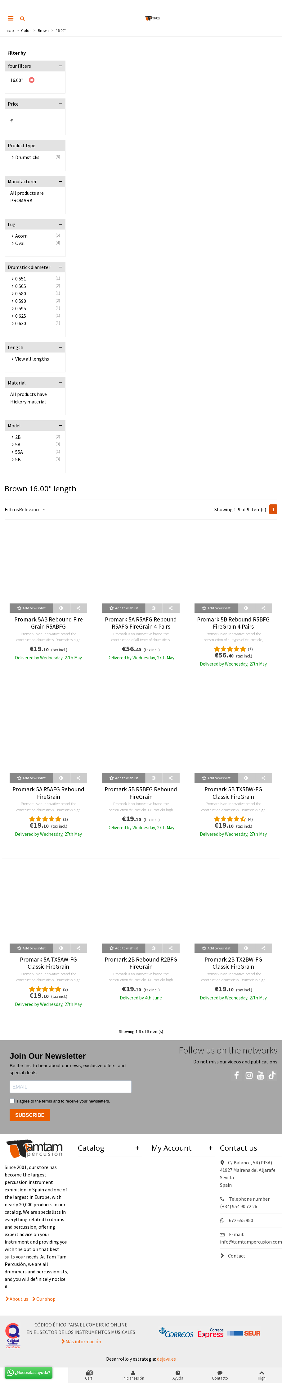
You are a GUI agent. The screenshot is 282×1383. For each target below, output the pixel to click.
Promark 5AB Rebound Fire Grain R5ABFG (48, 623)
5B (18, 459)
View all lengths (32, 359)
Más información (83, 1341)
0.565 (20, 286)
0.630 (20, 323)
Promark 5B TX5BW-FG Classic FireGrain (233, 793)
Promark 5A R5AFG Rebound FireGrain (48, 793)
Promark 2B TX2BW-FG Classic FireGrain (233, 963)
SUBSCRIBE (29, 1115)
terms (47, 1101)
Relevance (33, 509)
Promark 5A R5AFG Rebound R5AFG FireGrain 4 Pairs (141, 623)
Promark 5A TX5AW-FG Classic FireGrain (48, 963)
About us (19, 1299)
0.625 (20, 316)
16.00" (16, 80)
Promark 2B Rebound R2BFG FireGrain (141, 963)
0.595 (20, 308)
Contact (232, 1256)
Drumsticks (27, 157)
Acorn (21, 236)
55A (19, 452)
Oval (20, 243)
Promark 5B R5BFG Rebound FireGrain (141, 793)
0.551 (20, 278)
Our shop (46, 1299)
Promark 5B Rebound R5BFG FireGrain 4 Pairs (233, 623)
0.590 (20, 301)
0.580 (20, 293)
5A (17, 444)
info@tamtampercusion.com (251, 1242)
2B (18, 437)
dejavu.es (166, 1359)
